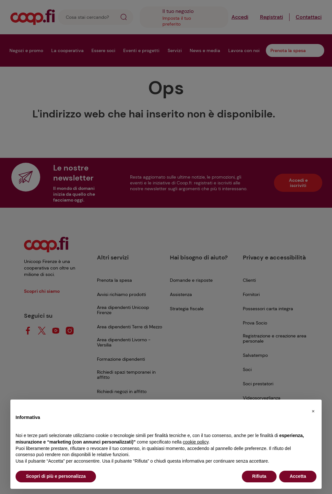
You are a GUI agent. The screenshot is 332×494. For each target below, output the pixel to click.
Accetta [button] (298, 476)
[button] (313, 410)
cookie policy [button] (195, 442)
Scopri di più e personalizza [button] (56, 476)
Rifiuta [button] (259, 476)
